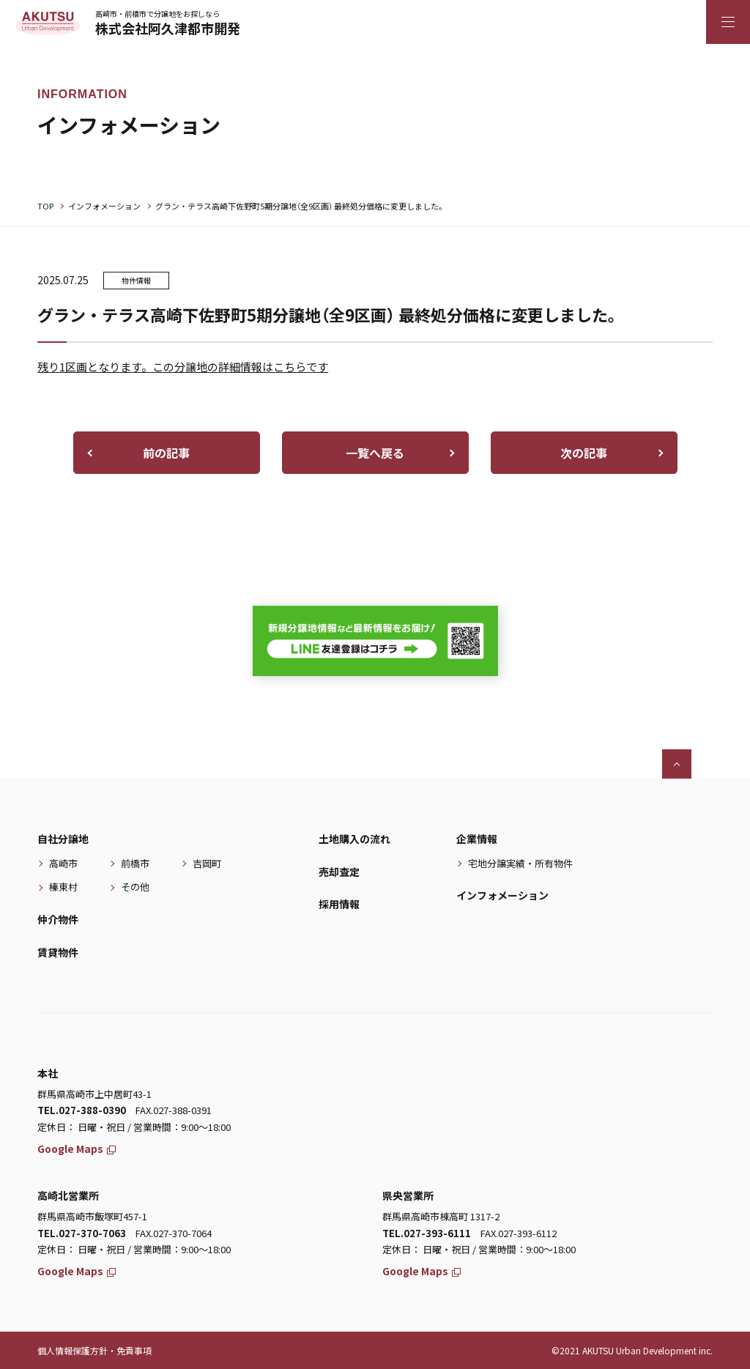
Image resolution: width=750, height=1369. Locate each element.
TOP (45, 206)
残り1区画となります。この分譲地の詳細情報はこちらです (182, 366)
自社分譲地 (63, 838)
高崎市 (63, 863)
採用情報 (339, 904)
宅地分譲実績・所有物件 (520, 863)
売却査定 (339, 871)
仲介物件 (57, 919)
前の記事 (166, 452)
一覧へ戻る (375, 452)
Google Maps (76, 1148)
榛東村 (63, 887)
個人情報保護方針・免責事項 (94, 1350)
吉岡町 (207, 863)
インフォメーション (104, 206)
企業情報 (476, 838)
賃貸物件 (57, 952)
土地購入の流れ (354, 838)
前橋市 (135, 863)
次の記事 (583, 452)
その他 (135, 887)
